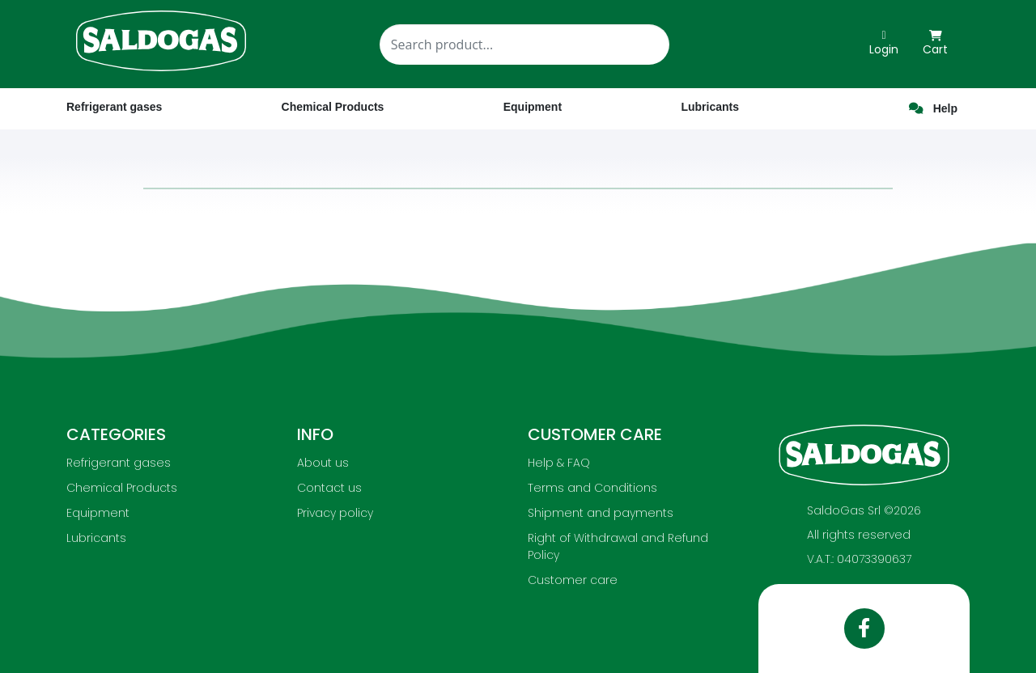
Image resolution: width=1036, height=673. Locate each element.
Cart (935, 43)
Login (883, 43)
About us (323, 463)
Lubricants (96, 538)
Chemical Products (121, 488)
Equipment (98, 513)
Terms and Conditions (592, 488)
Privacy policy (335, 513)
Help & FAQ (559, 463)
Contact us (329, 488)
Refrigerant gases (114, 106)
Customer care (573, 580)
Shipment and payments (600, 513)
